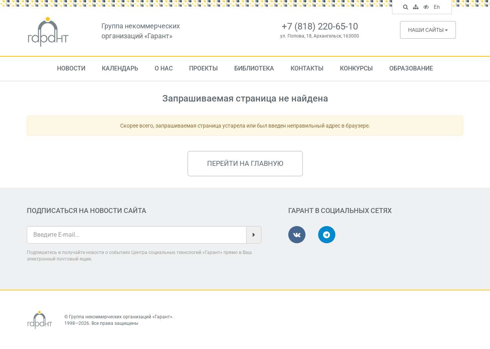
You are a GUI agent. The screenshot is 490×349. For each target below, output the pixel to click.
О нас (164, 68)
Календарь (120, 68)
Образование (411, 68)
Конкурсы (356, 68)
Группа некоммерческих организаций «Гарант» (120, 317)
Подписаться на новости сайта (86, 210)
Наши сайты (428, 30)
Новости (71, 68)
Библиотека (254, 68)
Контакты (307, 68)
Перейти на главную (245, 163)
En (438, 8)
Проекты (203, 68)
